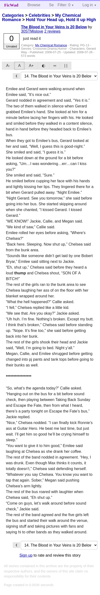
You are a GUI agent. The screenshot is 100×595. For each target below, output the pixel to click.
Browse (33, 5)
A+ (31, 66)
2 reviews (52, 31)
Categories (13, 15)
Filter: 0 (64, 5)
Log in (87, 5)
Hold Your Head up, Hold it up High (61, 19)
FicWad (11, 5)
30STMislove (32, 31)
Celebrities (39, 15)
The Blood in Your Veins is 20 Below (54, 27)
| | (65, 66)
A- (8, 66)
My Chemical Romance (51, 45)
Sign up (25, 555)
